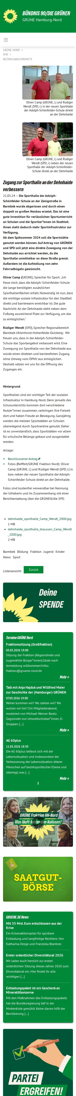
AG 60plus (13, 740)
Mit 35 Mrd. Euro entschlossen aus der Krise (34, 925)
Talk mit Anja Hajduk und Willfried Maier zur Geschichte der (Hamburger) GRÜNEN (36, 690)
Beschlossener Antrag (22, 459)
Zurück (33, 569)
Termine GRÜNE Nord (19, 637)
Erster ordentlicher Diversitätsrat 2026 (34, 955)
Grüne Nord (12, 50)
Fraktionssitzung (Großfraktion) (29, 644)
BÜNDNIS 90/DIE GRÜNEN (46, 13)
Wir (6, 54)
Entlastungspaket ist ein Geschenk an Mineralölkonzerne (33, 990)
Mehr (63, 677)
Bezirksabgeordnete (17, 59)
